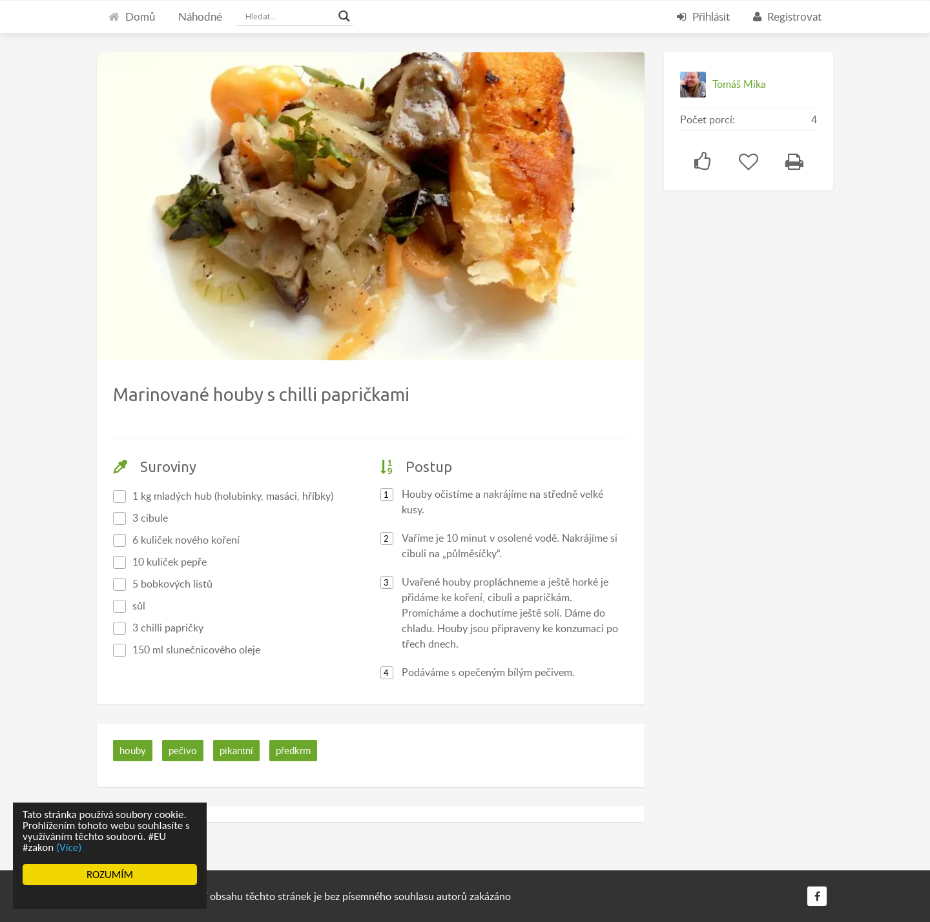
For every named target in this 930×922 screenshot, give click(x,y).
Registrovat (787, 16)
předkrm (293, 750)
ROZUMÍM (110, 874)
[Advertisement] (761, 403)
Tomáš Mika (739, 84)
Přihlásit (703, 16)
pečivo (183, 750)
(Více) (69, 847)
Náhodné (200, 16)
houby (132, 750)
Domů (131, 16)
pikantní (236, 750)
